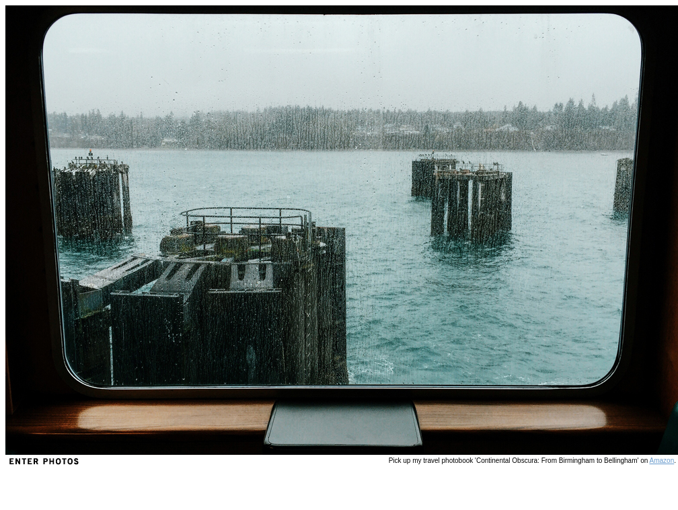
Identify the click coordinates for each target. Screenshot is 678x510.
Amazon (662, 460)
